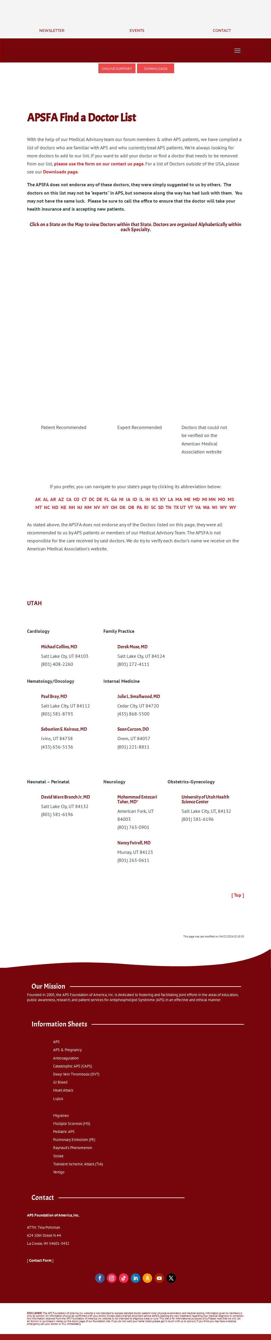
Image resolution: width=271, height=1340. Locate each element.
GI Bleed (60, 1082)
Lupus (58, 1098)
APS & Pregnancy (67, 1049)
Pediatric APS (64, 1131)
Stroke (58, 1155)
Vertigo (58, 1172)
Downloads (155, 68)
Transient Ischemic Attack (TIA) (78, 1164)
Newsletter (51, 30)
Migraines (61, 1115)
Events (137, 30)
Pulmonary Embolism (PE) (74, 1139)
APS (56, 1041)
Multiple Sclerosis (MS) (71, 1123)
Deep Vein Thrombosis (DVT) (76, 1074)
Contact (222, 30)
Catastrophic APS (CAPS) (72, 1066)
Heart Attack (63, 1090)
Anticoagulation (66, 1057)
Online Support (117, 68)
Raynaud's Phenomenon (72, 1147)
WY (232, 507)
